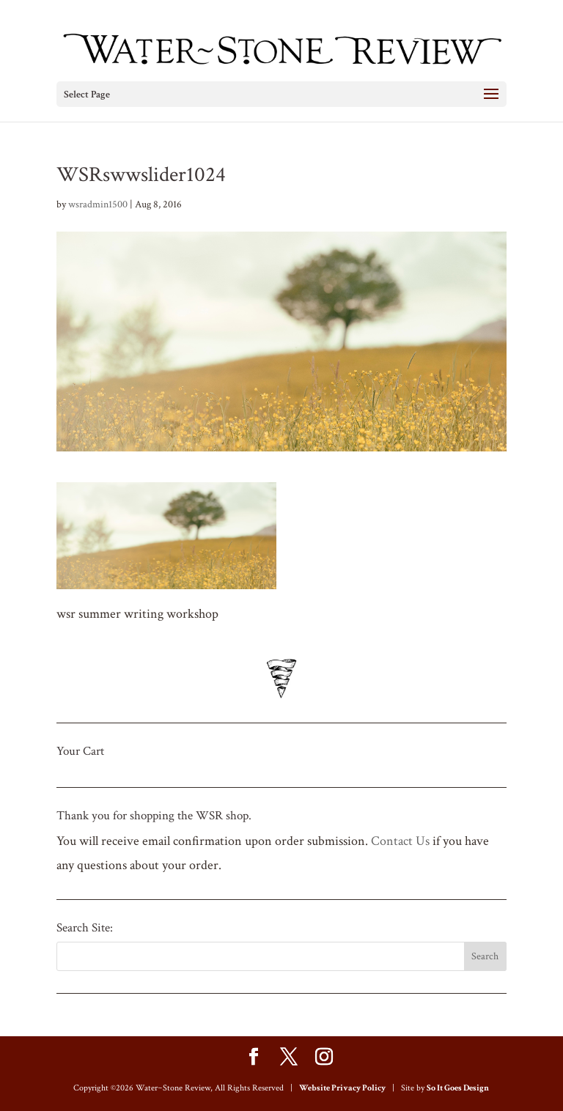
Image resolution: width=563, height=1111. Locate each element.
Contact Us (400, 841)
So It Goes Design (458, 1087)
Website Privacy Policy (342, 1087)
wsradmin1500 (98, 204)
